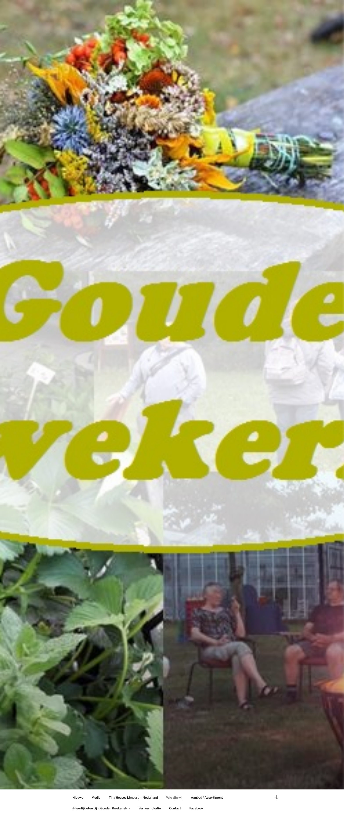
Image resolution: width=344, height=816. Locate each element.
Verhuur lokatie (149, 808)
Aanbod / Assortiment (209, 797)
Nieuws (77, 797)
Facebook (196, 808)
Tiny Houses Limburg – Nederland (133, 797)
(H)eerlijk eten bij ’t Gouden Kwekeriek (101, 808)
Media (95, 797)
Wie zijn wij (174, 797)
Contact (175, 808)
